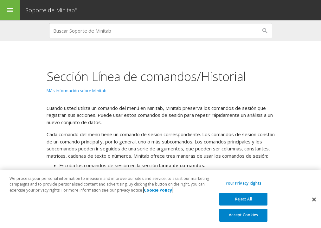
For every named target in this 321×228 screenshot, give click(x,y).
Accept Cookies (243, 215)
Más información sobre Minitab (76, 90)
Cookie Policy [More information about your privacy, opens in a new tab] (158, 190)
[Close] (314, 199)
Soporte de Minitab (52, 10)
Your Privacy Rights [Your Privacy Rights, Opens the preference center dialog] (243, 183)
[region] (160, 199)
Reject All (243, 199)
